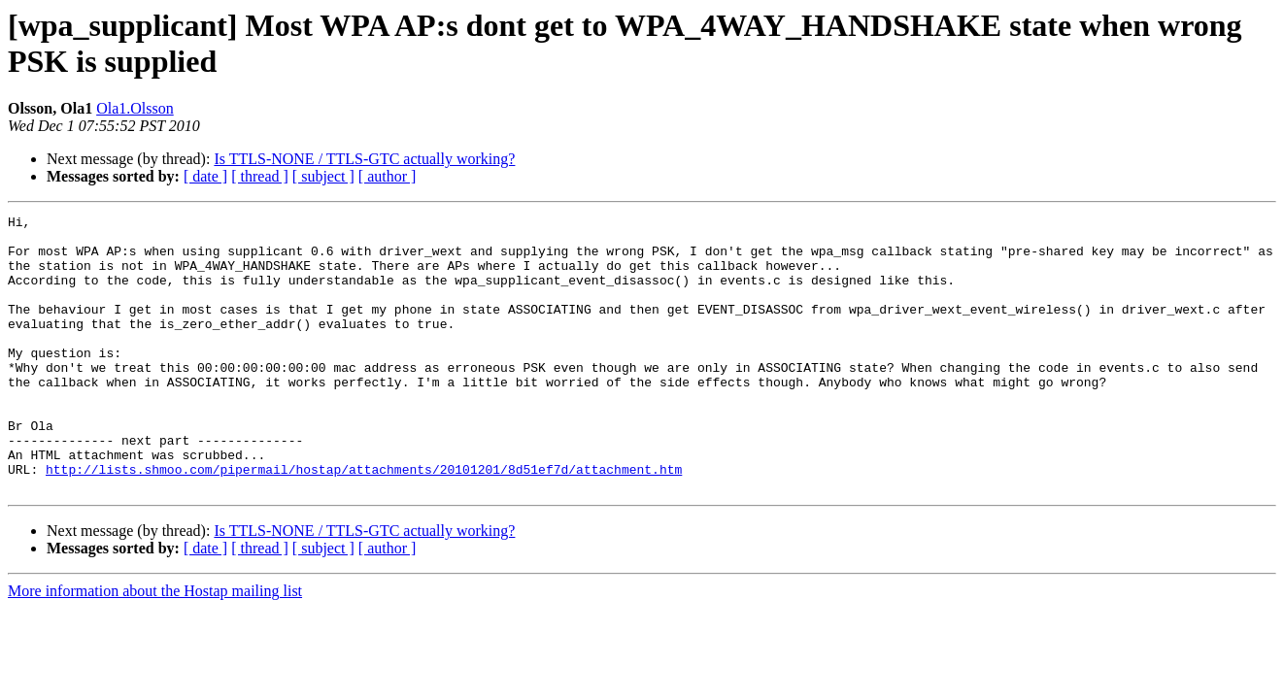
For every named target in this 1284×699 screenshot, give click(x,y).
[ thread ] (259, 176)
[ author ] (387, 176)
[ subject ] (323, 176)
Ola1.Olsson (135, 108)
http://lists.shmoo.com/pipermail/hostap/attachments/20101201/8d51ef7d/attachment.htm (364, 521)
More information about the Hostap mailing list (155, 646)
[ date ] (205, 176)
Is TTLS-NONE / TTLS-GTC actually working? (364, 158)
